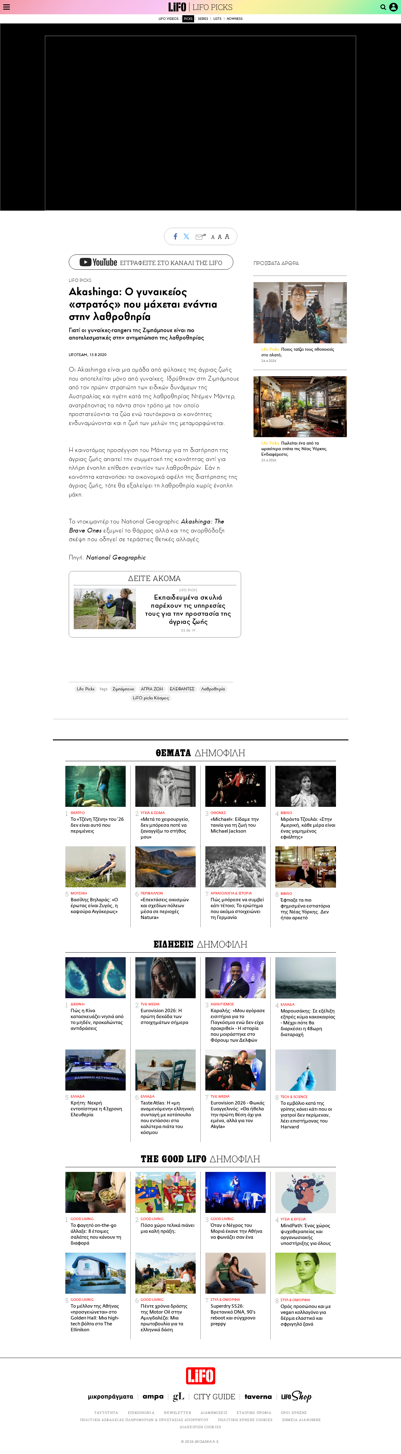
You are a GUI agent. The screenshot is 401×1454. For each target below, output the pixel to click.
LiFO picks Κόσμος (151, 698)
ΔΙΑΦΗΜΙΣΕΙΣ (214, 1412)
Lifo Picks (85, 689)
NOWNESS (235, 19)
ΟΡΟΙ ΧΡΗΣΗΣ (294, 1412)
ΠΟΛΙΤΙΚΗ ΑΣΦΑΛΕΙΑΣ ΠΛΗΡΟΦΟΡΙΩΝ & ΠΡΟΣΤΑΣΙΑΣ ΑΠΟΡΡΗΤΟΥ (144, 1419)
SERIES (203, 19)
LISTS (217, 19)
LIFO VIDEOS (169, 19)
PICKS (188, 19)
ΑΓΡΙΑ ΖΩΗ (152, 689)
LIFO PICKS (213, 6)
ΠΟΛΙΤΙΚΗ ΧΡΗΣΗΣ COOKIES (245, 1419)
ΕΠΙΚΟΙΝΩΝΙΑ (141, 1412)
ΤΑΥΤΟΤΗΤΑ (106, 1412)
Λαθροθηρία (213, 689)
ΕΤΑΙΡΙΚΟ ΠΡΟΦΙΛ (254, 1412)
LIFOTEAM (78, 354)
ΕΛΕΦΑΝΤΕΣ (182, 689)
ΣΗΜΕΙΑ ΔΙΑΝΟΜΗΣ (301, 1419)
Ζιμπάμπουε (123, 689)
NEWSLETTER (177, 1412)
